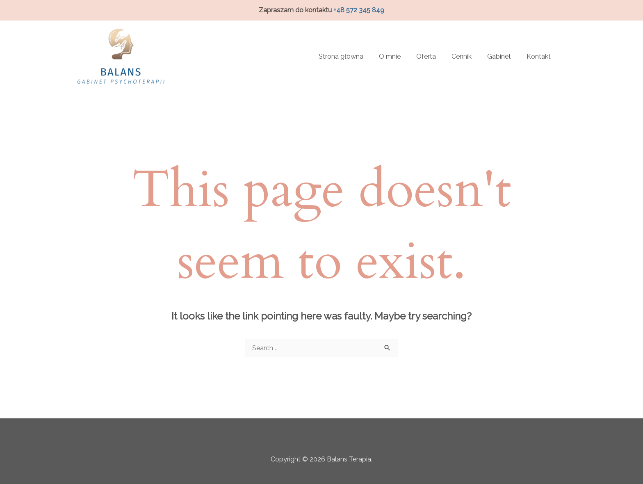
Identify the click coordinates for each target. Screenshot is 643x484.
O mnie (390, 56)
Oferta (426, 56)
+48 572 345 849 (358, 10)
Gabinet (499, 56)
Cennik (461, 56)
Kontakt (539, 56)
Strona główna (341, 56)
